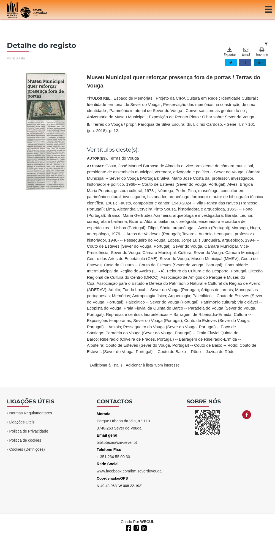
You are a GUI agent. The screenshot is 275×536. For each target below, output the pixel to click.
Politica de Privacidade (28, 431)
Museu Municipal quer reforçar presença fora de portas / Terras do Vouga (173, 81)
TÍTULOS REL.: (172, 107)
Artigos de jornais (217, 289)
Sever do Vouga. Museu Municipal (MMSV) (199, 258)
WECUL (147, 521)
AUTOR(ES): (113, 158)
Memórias (121, 295)
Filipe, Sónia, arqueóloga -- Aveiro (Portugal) (188, 227)
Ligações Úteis (22, 422)
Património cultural (218, 302)
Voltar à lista (16, 58)
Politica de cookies (25, 440)
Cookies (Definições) (27, 449)
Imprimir (262, 51)
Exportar (230, 52)
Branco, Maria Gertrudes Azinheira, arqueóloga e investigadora (165, 215)
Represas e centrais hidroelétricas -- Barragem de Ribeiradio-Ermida (169, 314)
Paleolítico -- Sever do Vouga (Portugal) (162, 302)
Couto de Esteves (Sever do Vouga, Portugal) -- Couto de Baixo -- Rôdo (171, 345)
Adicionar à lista (105, 365)
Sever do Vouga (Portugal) (157, 320)
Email (246, 52)
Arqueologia (179, 295)
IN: (171, 127)
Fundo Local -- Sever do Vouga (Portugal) (160, 289)
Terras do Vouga (124, 158)
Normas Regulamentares (30, 413)
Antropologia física (149, 295)
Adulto (114, 289)
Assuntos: (175, 258)
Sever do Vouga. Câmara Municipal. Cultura (151, 252)
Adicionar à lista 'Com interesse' (152, 365)
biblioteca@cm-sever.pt (117, 442)
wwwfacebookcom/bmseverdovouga (129, 471)
